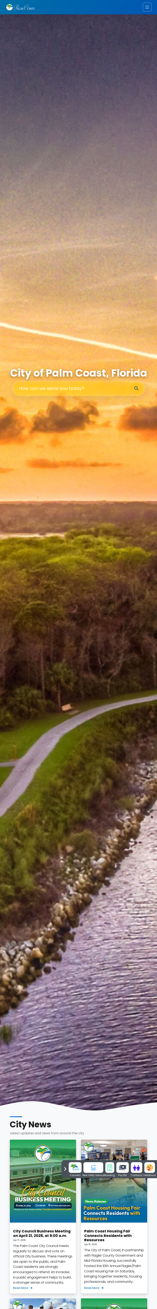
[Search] (136, 388)
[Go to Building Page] (109, 1167)
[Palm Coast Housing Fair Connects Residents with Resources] (114, 1216)
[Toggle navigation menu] (147, 7)
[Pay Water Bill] (122, 1167)
